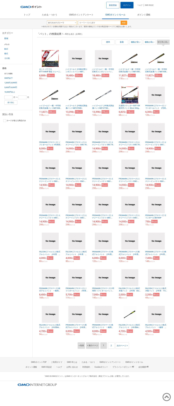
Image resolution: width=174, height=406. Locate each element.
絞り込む (11, 102)
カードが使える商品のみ (14, 120)
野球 (6, 38)
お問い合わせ (72, 367)
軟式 (6, 49)
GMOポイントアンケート (81, 14)
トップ (27, 14)
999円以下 (8, 78)
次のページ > (122, 345)
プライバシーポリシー (123, 367)
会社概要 (143, 367)
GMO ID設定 (149, 5)
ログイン (127, 5)
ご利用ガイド (56, 362)
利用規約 (86, 367)
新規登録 (113, 5)
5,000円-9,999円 (10, 87)
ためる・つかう (49, 14)
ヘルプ (140, 5)
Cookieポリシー (101, 367)
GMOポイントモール (115, 14)
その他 (7, 58)
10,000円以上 (9, 92)
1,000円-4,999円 (10, 83)
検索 (124, 23)
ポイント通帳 (143, 14)
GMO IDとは (72, 362)
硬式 (6, 54)
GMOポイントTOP (38, 362)
